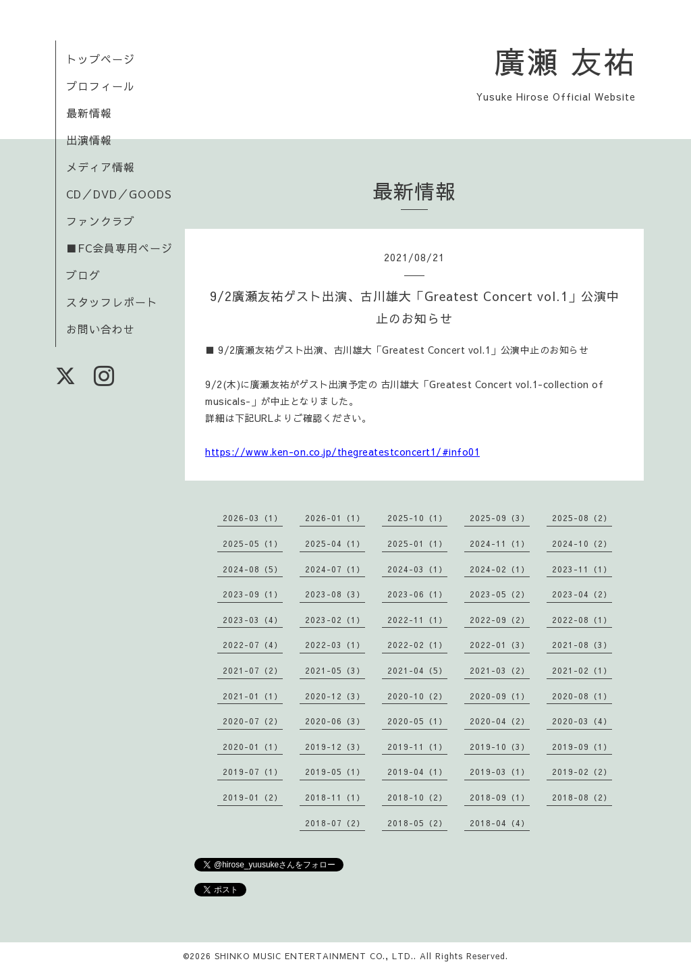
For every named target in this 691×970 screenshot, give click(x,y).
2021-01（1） (253, 696)
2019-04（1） (417, 771)
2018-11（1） (335, 797)
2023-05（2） (500, 594)
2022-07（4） (253, 644)
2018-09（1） (500, 797)
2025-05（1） (253, 543)
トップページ (100, 58)
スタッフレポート (112, 301)
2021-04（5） (417, 670)
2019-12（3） (335, 746)
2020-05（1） (417, 721)
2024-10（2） (582, 543)
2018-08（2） (582, 797)
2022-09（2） (500, 619)
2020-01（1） (253, 746)
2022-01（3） (500, 644)
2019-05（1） (335, 771)
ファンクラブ (100, 220)
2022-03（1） (335, 644)
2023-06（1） (417, 594)
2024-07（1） (335, 569)
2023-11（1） (582, 569)
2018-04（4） (500, 822)
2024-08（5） (253, 569)
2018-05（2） (417, 822)
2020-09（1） (500, 696)
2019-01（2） (253, 797)
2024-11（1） (500, 543)
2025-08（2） (582, 517)
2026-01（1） (335, 517)
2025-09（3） (500, 517)
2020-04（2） (500, 721)
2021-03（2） (500, 670)
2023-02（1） (335, 619)
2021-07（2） (253, 670)
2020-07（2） (253, 721)
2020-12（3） (335, 696)
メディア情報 (100, 166)
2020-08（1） (582, 696)
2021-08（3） (582, 644)
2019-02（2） (582, 771)
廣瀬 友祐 (565, 61)
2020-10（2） (417, 696)
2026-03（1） (253, 517)
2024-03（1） (417, 569)
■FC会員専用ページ (119, 247)
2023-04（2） (582, 594)
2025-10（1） (417, 517)
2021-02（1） (582, 670)
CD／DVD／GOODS (119, 193)
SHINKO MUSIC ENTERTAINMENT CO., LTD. (314, 955)
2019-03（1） (500, 771)
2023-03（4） (253, 619)
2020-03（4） (582, 721)
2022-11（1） (417, 619)
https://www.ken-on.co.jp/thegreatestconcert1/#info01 (342, 451)
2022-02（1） (417, 644)
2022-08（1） (582, 619)
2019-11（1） (417, 746)
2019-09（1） (582, 746)
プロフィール (100, 85)
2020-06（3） (335, 721)
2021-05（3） (335, 670)
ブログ (83, 274)
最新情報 (89, 112)
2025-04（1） (335, 543)
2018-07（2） (335, 822)
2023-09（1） (253, 594)
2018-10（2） (417, 797)
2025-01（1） (417, 543)
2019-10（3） (500, 746)
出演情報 (89, 139)
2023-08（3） (335, 594)
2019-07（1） (253, 771)
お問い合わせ (100, 328)
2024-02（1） (500, 569)
